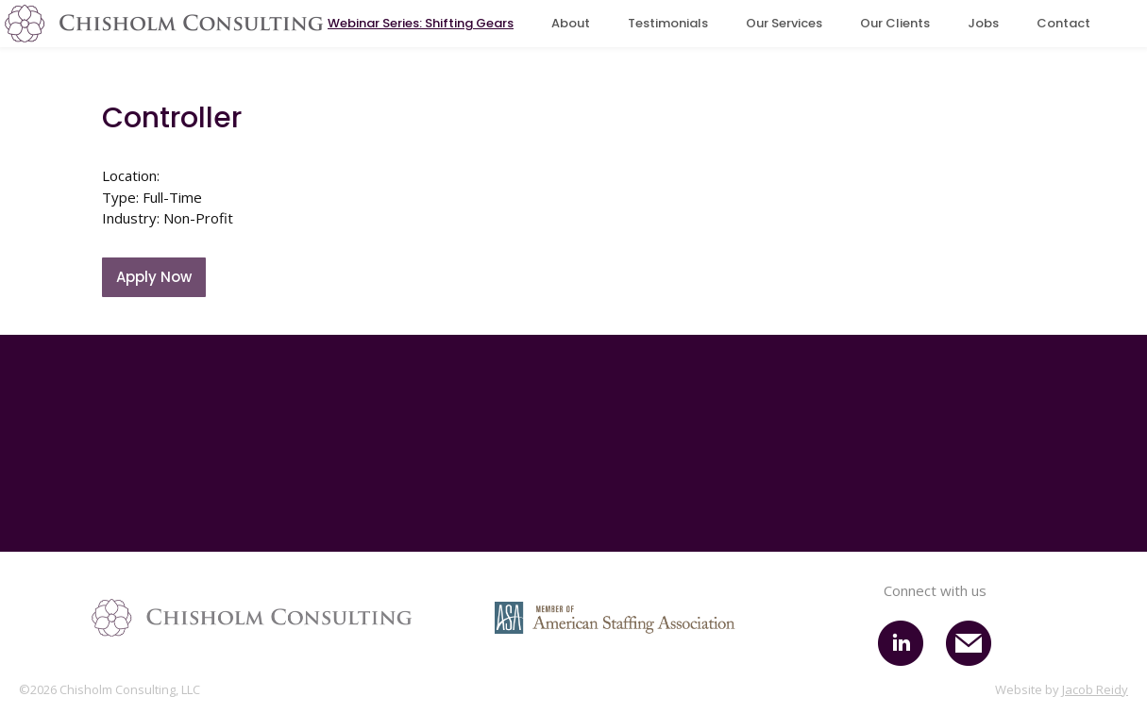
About (570, 23)
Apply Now (154, 277)
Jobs (983, 23)
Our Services (784, 23)
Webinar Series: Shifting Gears (421, 23)
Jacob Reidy (1095, 689)
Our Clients (895, 23)
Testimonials (668, 23)
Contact (1063, 23)
